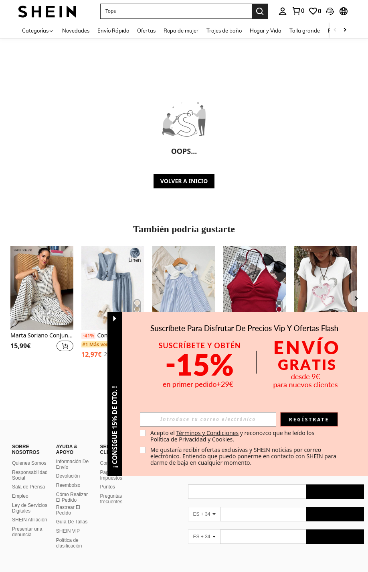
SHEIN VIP (68, 521)
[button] (176, 11)
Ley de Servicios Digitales (29, 498)
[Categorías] (38, 30)
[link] (297, 11)
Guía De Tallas (72, 512)
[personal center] (282, 11)
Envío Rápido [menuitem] (113, 30)
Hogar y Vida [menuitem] (265, 30)
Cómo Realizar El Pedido (72, 487)
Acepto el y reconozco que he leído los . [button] (233, 436)
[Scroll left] (335, 30)
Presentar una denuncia (27, 522)
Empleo (20, 486)
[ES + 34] (204, 504)
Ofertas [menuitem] (146, 30)
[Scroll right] (345, 30)
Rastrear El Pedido (68, 500)
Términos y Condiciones (207, 433)
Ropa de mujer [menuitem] (181, 30)
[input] (208, 419)
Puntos (107, 477)
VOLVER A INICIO (184, 181)
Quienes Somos (29, 453)
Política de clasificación (69, 533)
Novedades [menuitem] (75, 30)
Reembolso (68, 475)
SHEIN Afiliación (29, 510)
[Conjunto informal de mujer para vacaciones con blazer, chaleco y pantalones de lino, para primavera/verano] (112, 288)
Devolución (68, 466)
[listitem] (41, 307)
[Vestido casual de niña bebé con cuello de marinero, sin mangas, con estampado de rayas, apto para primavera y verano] (183, 288)
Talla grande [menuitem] (304, 30)
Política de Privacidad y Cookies (191, 439)
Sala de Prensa (28, 477)
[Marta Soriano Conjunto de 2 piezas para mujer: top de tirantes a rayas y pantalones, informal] (41, 288)
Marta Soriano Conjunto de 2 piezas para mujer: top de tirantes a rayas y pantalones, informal (41, 335)
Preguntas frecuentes (111, 489)
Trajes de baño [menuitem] (224, 30)
